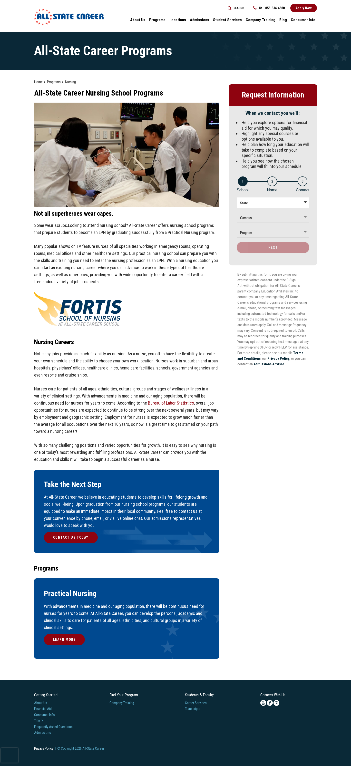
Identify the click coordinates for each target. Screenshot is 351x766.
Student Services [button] (227, 20)
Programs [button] (157, 20)
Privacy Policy (43, 748)
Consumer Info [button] (303, 20)
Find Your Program (123, 695)
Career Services (196, 703)
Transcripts (192, 709)
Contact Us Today (71, 537)
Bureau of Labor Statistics (171, 403)
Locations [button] (177, 20)
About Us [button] (137, 20)
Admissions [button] (199, 20)
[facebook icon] (270, 703)
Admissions (42, 733)
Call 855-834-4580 (269, 8)
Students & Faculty (199, 695)
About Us (40, 703)
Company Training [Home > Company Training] (260, 20)
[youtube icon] (263, 703)
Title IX (38, 721)
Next (273, 247)
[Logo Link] (69, 16)
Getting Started (46, 695)
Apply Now (303, 8)
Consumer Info (44, 715)
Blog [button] (283, 20)
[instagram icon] (276, 703)
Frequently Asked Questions (53, 727)
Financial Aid (43, 709)
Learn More (64, 639)
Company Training (121, 703)
